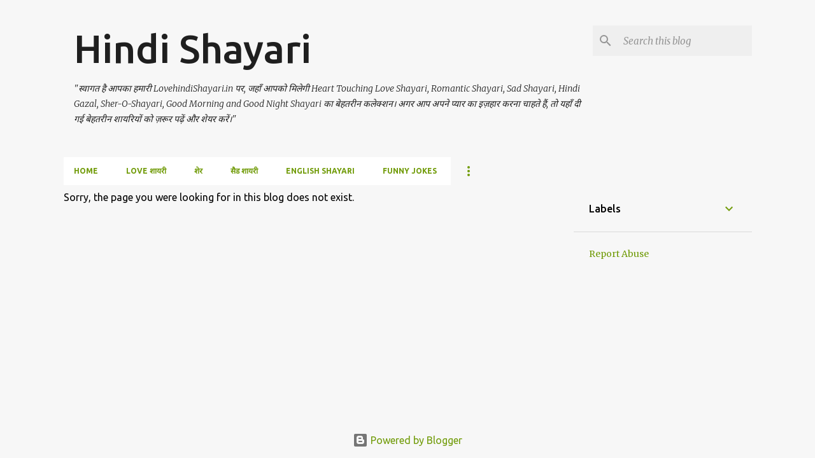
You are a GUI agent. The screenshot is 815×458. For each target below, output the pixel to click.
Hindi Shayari (192, 48)
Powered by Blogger (407, 440)
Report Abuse (619, 254)
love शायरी (146, 171)
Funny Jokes (410, 171)
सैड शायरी (244, 171)
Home (86, 171)
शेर (198, 171)
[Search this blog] (685, 40)
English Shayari (320, 171)
